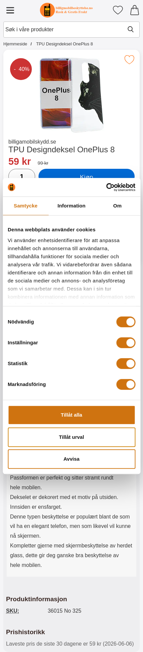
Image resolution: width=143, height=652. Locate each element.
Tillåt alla (71, 415)
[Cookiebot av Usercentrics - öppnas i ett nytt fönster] (106, 187)
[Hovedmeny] (10, 10)
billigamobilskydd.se (32, 142)
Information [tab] (72, 205)
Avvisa (72, 459)
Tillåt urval (71, 437)
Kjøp (86, 176)
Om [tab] (117, 205)
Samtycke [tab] (26, 205)
